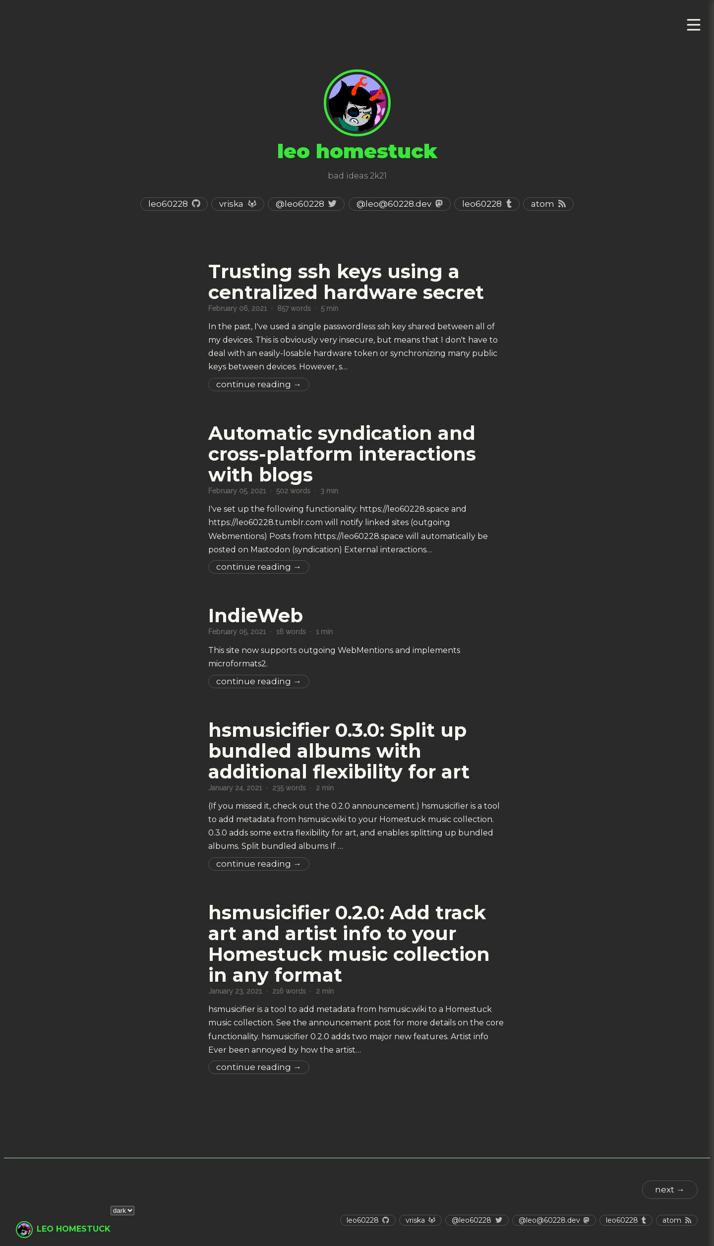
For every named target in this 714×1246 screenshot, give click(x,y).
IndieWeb (255, 615)
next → (670, 1189)
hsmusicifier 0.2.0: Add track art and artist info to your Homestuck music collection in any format (349, 944)
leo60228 (168, 204)
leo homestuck (74, 1229)
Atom (542, 204)
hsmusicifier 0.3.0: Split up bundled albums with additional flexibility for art (339, 750)
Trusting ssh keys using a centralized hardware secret (346, 282)
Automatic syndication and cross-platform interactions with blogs (342, 453)
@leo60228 (300, 204)
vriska (231, 204)
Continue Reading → (258, 384)
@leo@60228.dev (394, 204)
